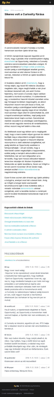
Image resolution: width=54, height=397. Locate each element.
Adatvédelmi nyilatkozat (10, 390)
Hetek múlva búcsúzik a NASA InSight (18, 218)
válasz (42, 267)
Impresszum (24, 390)
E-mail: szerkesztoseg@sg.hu (12, 393)
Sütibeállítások (29, 393)
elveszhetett (10, 61)
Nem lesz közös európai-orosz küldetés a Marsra (23, 234)
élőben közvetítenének (28, 169)
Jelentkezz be (10, 260)
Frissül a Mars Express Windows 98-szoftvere (22, 238)
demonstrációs (27, 188)
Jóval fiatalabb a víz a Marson (16, 242)
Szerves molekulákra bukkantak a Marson (20, 226)
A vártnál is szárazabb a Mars (15, 230)
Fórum (32, 390)
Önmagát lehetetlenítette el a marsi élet (19, 222)
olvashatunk (31, 83)
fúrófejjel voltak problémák (32, 67)
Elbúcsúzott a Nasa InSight (14, 214)
